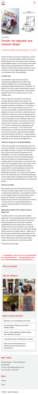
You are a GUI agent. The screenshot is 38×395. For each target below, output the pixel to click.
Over (3, 385)
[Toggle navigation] (34, 3)
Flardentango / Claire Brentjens (13, 362)
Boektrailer (5, 365)
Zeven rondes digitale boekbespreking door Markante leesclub (17, 333)
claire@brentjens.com (15, 367)
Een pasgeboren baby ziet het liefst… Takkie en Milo (17, 327)
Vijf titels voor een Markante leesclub (17, 321)
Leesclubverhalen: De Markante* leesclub (18, 339)
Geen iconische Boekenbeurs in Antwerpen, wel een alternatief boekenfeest (15, 346)
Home (3, 381)
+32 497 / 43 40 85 (11, 370)
